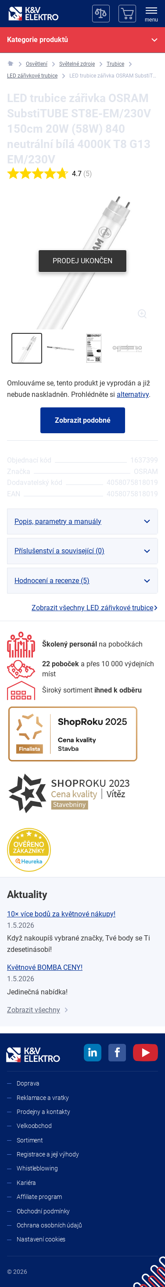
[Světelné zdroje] (77, 64)
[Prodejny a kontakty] (82, 669)
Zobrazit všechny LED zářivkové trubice (95, 608)
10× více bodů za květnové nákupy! (61, 914)
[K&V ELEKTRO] (33, 14)
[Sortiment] (74, 690)
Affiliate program (39, 1196)
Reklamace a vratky (43, 1097)
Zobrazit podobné (83, 420)
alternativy (133, 394)
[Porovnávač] (101, 13)
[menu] (151, 15)
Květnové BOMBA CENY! (44, 967)
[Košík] (127, 13)
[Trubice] (115, 64)
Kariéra (26, 1182)
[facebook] (117, 1054)
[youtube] (145, 1054)
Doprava (28, 1083)
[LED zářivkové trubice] (32, 76)
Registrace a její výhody (48, 1154)
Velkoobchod (34, 1125)
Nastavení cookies (41, 1239)
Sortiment (30, 1140)
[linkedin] (92, 1054)
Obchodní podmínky (43, 1211)
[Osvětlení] (36, 64)
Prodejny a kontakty (43, 1111)
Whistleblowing (37, 1168)
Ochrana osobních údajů (49, 1225)
